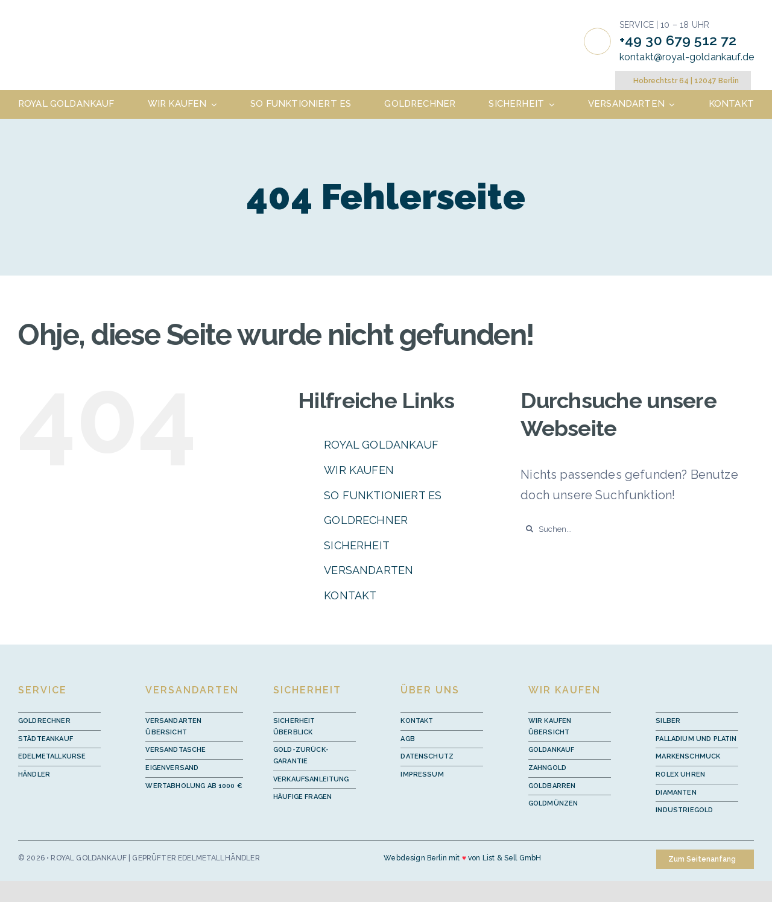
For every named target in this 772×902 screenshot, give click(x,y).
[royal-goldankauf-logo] (88, 27)
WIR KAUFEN (359, 470)
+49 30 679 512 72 (678, 40)
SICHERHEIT (357, 545)
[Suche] (529, 529)
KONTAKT (350, 595)
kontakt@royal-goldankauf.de (686, 57)
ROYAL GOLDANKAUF (381, 444)
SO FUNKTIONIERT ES (382, 495)
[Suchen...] (637, 529)
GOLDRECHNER (366, 520)
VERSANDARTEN (368, 570)
